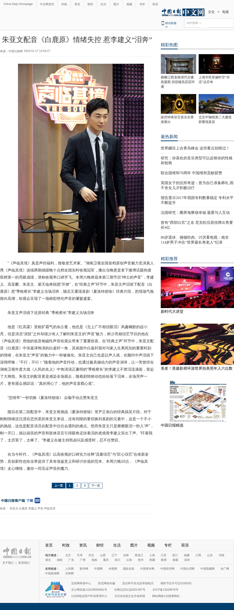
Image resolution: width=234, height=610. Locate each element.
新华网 (84, 568)
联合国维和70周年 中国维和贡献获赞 (191, 173)
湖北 (48, 560)
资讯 (77, 4)
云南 (129, 560)
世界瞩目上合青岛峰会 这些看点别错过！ (195, 148)
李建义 (32, 508)
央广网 (225, 568)
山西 (103, 555)
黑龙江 (139, 555)
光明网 (69, 573)
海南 (94, 560)
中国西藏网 (207, 568)
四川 (117, 560)
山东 (210, 555)
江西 (198, 555)
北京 (68, 555)
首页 (49, 545)
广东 (71, 560)
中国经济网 (167, 568)
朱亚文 (14, 508)
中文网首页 (47, 4)
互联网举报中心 (81, 583)
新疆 (175, 560)
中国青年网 (147, 568)
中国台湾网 (187, 568)
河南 (221, 555)
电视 (225, 12)
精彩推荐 (169, 258)
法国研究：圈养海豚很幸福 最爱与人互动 (195, 213)
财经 (90, 4)
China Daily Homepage (18, 4)
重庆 (106, 560)
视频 (129, 4)
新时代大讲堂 (172, 311)
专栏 (142, 4)
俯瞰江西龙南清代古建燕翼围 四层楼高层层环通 (178, 82)
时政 (64, 4)
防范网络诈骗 (106, 583)
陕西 (164, 560)
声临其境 (49, 508)
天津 (79, 555)
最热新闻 (169, 136)
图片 (116, 4)
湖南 (59, 560)
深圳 (187, 560)
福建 (187, 555)
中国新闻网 (52, 573)
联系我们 (24, 562)
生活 (103, 4)
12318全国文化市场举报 (129, 596)
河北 (91, 555)
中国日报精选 (172, 425)
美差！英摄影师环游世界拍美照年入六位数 (197, 368)
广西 (83, 560)
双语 (155, 4)
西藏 (152, 560)
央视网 (112, 568)
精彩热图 (169, 44)
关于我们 (8, 562)
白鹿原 (23, 508)
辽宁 (114, 555)
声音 (40, 508)
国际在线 (128, 568)
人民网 (69, 568)
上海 (152, 555)
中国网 (98, 568)
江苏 (163, 555)
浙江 (175, 555)
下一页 (95, 485)
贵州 (140, 560)
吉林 (126, 555)
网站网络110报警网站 (166, 596)
